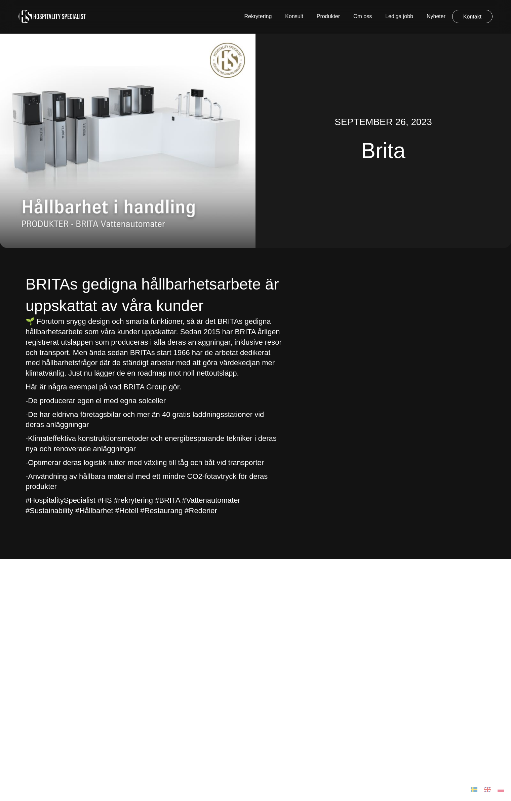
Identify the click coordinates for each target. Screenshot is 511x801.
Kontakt (472, 17)
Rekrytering (258, 16)
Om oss (362, 16)
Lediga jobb (399, 16)
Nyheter (436, 16)
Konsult (294, 16)
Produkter (328, 16)
